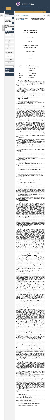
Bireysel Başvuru (8, 8)
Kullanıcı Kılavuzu (37, 12)
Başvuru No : (7, 33)
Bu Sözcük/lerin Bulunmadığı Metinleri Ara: (9, 26)
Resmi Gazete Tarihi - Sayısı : (9, 60)
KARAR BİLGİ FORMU (25, 15)
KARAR (17, 15)
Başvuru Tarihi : (8, 40)
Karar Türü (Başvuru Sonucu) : (8, 53)
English (43, 12)
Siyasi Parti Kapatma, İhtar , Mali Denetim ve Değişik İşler (24, 8)
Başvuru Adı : (7, 37)
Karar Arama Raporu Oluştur (9, 74)
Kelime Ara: (7, 16)
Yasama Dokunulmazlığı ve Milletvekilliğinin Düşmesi (42, 8)
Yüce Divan (13, 8)
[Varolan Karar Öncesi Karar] (1, 15)
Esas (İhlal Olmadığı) (9, 55)
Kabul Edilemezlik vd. (9, 56)
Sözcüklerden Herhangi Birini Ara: (9, 21)
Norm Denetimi (2, 8)
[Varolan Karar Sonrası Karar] (48, 15)
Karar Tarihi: (7, 44)
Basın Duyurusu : (8, 64)
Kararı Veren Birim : (8, 48)
